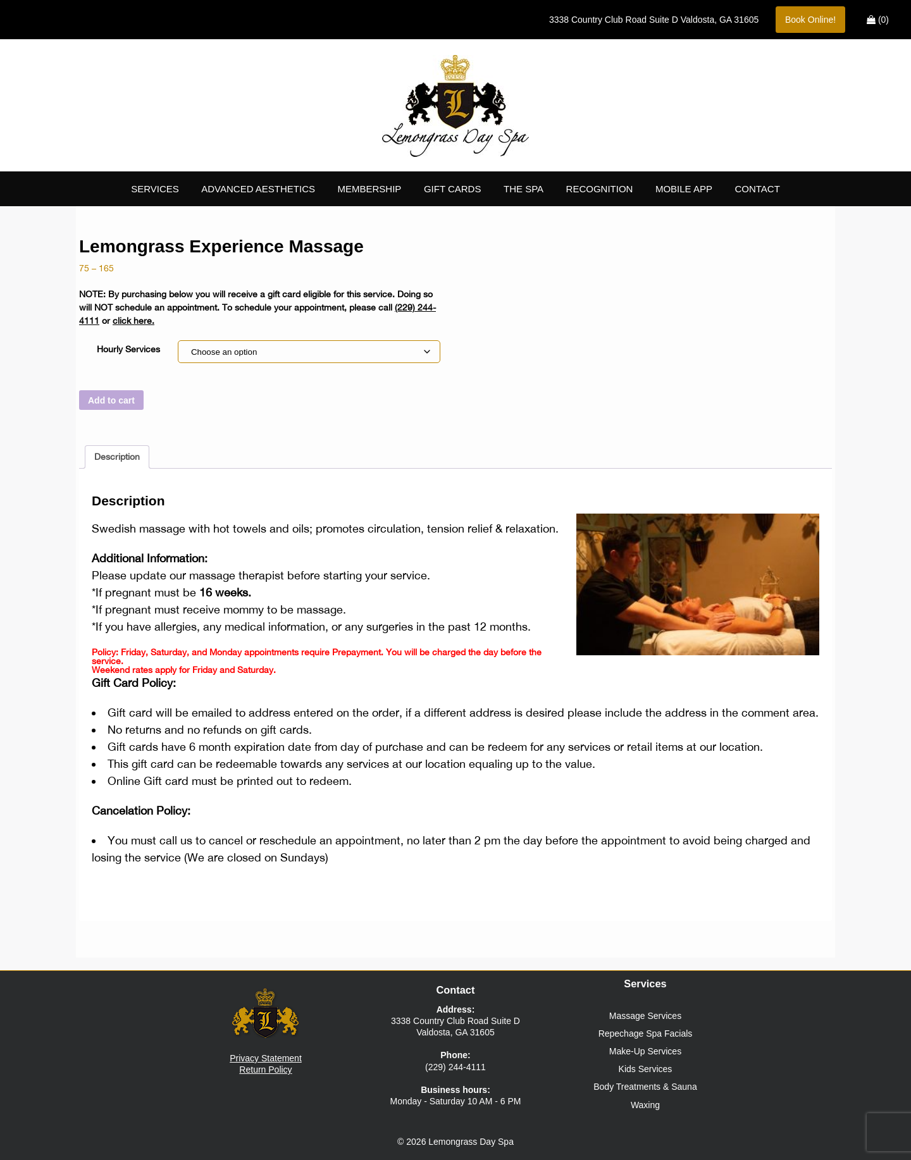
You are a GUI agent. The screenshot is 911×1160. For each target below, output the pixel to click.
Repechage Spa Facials (645, 1033)
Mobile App (683, 188)
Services (155, 188)
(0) (878, 20)
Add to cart (111, 400)
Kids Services (645, 1069)
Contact (756, 188)
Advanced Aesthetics (258, 188)
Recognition (599, 188)
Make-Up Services (645, 1051)
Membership (370, 188)
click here (132, 321)
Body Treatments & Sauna (645, 1087)
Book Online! (810, 20)
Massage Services (645, 1016)
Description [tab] (117, 457)
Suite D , (654, 20)
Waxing (645, 1105)
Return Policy (265, 1069)
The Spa (523, 188)
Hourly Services (128, 349)
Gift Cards (452, 188)
